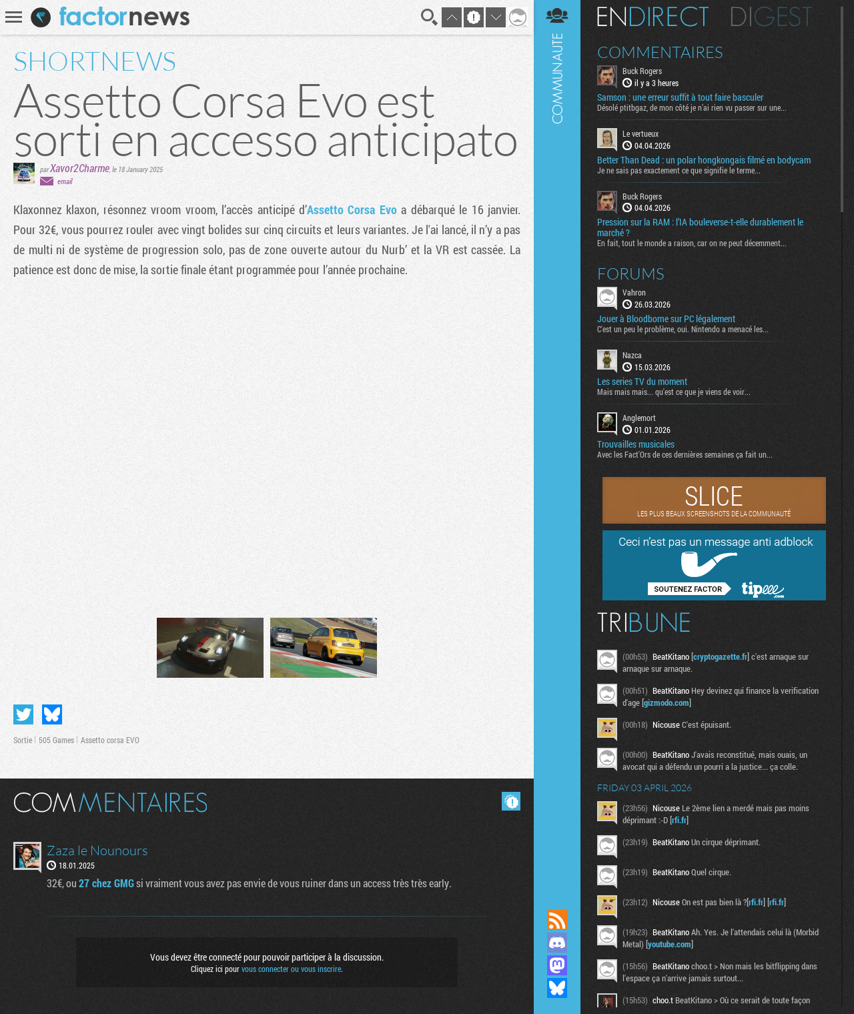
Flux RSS (557, 920)
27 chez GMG (106, 883)
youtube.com (669, 944)
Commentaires (660, 52)
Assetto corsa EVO (110, 739)
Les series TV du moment (642, 381)
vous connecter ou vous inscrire (291, 968)
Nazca (632, 355)
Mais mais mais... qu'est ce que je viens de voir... (674, 391)
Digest (772, 17)
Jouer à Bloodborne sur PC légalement (666, 319)
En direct (653, 17)
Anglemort (639, 417)
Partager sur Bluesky (52, 714)
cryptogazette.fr (720, 656)
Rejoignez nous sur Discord (557, 943)
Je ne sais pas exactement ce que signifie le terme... (679, 170)
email (64, 181)
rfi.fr (679, 820)
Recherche (430, 17)
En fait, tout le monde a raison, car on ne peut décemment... (692, 242)
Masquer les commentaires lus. (511, 801)
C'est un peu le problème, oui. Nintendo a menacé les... (683, 329)
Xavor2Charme (79, 168)
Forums (631, 274)
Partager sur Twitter (23, 714)
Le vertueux (640, 133)
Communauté (557, 442)
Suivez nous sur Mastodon (557, 965)
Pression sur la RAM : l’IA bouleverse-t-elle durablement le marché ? (700, 227)
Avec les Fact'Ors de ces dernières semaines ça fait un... (685, 454)
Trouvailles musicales (636, 444)
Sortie (22, 739)
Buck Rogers (642, 70)
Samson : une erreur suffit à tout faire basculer (680, 97)
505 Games (56, 739)
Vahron (634, 292)
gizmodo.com (666, 702)
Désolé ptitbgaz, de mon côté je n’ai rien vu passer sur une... (692, 107)
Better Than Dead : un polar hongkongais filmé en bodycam (704, 160)
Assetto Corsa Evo (352, 209)
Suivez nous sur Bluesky (557, 988)
